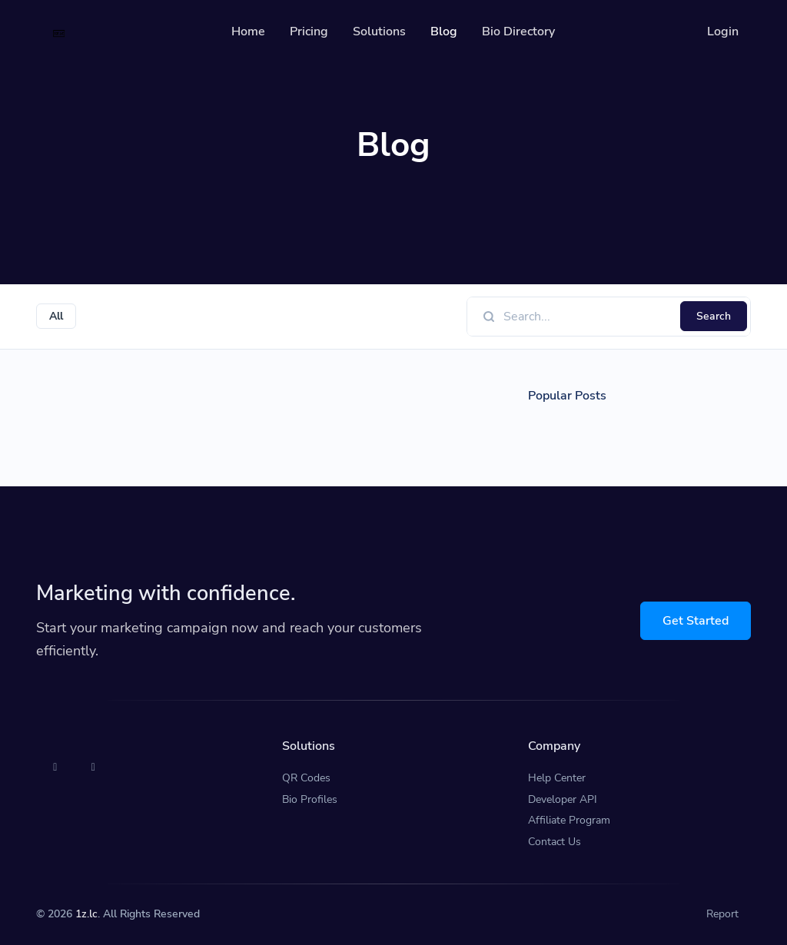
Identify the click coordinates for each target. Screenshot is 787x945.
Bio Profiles (309, 799)
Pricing (309, 31)
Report (722, 914)
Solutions (379, 31)
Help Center (557, 778)
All (56, 316)
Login (723, 31)
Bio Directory (518, 31)
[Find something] (587, 316)
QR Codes (306, 778)
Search (713, 316)
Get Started (695, 620)
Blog (443, 31)
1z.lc (86, 914)
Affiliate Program (569, 820)
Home (248, 31)
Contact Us (554, 841)
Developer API (562, 799)
